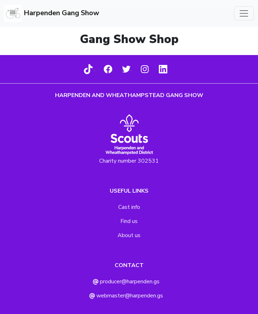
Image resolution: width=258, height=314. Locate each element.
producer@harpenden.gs (126, 281)
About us (129, 235)
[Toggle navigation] (244, 13)
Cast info (129, 207)
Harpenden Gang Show (51, 13)
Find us (129, 221)
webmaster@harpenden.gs (126, 296)
